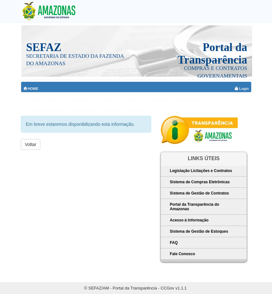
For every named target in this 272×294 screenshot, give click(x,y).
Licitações (107, 99)
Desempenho (80, 99)
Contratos (110, 110)
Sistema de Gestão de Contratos (199, 193)
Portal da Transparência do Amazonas (194, 206)
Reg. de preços (192, 99)
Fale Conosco (182, 254)
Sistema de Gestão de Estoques (199, 231)
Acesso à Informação (189, 220)
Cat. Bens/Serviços (49, 110)
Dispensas (132, 99)
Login (242, 89)
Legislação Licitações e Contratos (201, 171)
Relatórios (133, 110)
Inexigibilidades (160, 99)
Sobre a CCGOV (48, 99)
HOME (30, 89)
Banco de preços (83, 110)
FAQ (174, 242)
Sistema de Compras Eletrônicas (200, 182)
